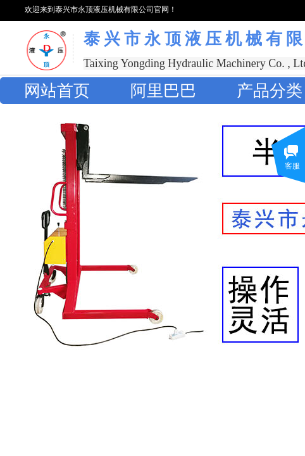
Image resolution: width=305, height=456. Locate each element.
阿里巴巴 (163, 91)
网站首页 (57, 91)
